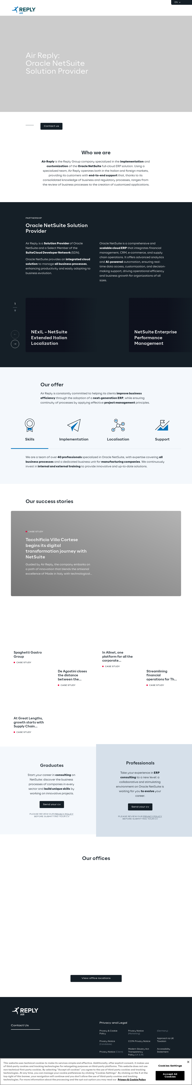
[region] (96, 1071)
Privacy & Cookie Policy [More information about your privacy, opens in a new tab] (132, 1080)
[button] (51, 126)
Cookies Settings (170, 1066)
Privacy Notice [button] (107, 1042)
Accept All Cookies (170, 1075)
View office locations (96, 978)
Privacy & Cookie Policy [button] (108, 1032)
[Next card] (15, 344)
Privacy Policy (63, 814)
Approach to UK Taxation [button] (165, 1039)
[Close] (188, 1062)
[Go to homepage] (27, 10)
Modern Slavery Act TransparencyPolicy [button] (138, 1052)
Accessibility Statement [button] (163, 1050)
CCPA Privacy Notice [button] (139, 1041)
